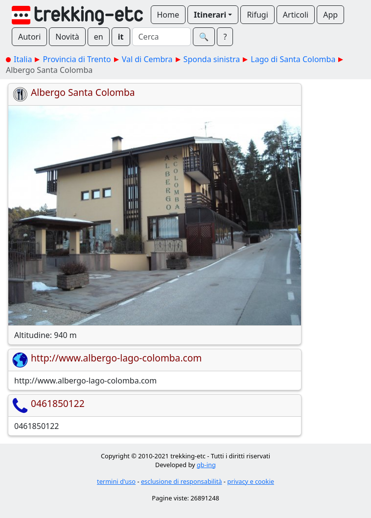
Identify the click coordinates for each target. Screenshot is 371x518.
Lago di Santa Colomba (293, 59)
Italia (23, 59)
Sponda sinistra (212, 59)
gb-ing (206, 464)
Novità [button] (67, 36)
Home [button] (168, 14)
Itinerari (210, 14)
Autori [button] (29, 36)
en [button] (98, 36)
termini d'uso (116, 481)
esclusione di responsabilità (181, 481)
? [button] (225, 36)
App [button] (330, 14)
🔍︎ (204, 36)
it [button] (121, 36)
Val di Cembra (147, 59)
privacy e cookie (250, 481)
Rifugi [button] (257, 14)
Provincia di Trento (77, 59)
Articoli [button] (295, 14)
